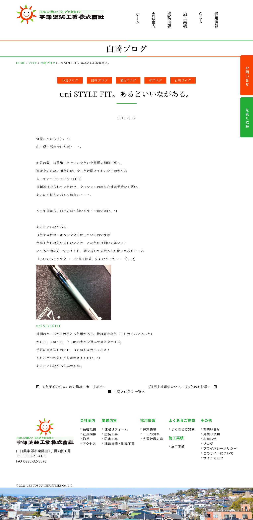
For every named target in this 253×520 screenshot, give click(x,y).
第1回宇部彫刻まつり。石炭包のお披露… (182, 386)
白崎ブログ (99, 80)
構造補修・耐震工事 (119, 443)
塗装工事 (111, 433)
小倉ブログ (70, 80)
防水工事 (111, 438)
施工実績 (185, 20)
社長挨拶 (89, 433)
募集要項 (149, 429)
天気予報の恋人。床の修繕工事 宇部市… (71, 386)
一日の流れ (151, 433)
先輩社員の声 (153, 438)
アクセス (89, 443)
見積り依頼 (211, 433)
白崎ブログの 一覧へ (126, 391)
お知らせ (210, 438)
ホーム (137, 18)
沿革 (86, 438)
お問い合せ (211, 429)
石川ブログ (183, 80)
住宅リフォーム (116, 429)
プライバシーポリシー (220, 448)
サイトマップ (213, 458)
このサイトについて (218, 453)
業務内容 (169, 20)
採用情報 (216, 20)
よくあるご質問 (183, 429)
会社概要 (89, 429)
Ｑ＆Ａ (200, 18)
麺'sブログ (128, 80)
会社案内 (153, 20)
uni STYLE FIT (48, 325)
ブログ (208, 443)
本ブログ (155, 80)
